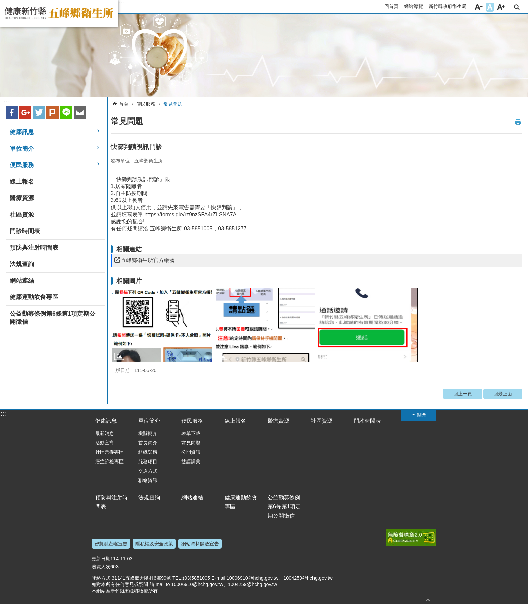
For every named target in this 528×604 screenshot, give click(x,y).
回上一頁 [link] (462, 393)
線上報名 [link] (22, 181)
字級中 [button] (490, 7)
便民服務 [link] (22, 165)
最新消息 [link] (104, 433)
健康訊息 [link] (22, 132)
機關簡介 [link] (147, 433)
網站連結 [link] (22, 280)
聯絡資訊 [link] (147, 480)
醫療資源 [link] (22, 198)
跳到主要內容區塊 (3, 3)
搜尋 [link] (516, 7)
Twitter (39, 112)
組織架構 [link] (147, 452)
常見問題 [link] (172, 104)
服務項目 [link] (147, 461)
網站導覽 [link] (413, 6)
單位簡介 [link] (22, 148)
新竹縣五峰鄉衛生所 (59, 13)
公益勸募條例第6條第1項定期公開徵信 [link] (52, 317)
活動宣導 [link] (104, 442)
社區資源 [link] (22, 214)
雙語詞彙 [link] (191, 461)
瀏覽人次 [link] (101, 566)
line (66, 112)
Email (80, 112)
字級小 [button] (478, 7)
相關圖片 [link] (129, 280)
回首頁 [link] (391, 6)
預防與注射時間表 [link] (34, 247)
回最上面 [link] (502, 393)
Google (25, 112)
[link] (264, 55)
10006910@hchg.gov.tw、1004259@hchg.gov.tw (280, 578)
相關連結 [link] (129, 249)
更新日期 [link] (101, 558)
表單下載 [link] (191, 433)
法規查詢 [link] (22, 264)
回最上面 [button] (428, 600)
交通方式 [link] (147, 471)
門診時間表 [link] (25, 231)
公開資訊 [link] (191, 452)
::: (121, 3)
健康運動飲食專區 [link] (34, 297)
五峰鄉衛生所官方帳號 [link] (148, 260)
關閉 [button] (421, 415)
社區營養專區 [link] (109, 452)
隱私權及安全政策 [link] (154, 543)
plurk (52, 112)
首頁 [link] (123, 104)
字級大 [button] (501, 7)
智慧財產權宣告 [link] (110, 543)
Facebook (12, 112)
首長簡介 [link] (147, 442)
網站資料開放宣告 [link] (200, 543)
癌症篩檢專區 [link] (109, 461)
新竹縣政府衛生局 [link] (447, 6)
